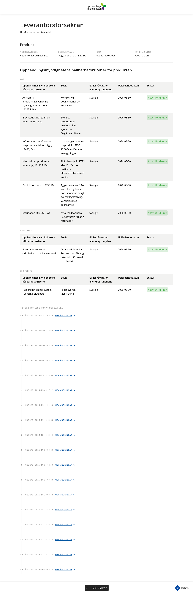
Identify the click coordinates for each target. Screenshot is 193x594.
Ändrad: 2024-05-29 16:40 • (48, 375)
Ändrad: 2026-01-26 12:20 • (48, 509)
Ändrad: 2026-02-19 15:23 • (48, 539)
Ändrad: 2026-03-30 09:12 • (48, 569)
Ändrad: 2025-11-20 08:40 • (48, 450)
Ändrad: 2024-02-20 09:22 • (48, 360)
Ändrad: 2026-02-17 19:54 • (48, 524)
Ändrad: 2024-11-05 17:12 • (48, 390)
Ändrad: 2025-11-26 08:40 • (48, 480)
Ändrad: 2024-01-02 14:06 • (48, 330)
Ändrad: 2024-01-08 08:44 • (48, 345)
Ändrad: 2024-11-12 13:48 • (48, 420)
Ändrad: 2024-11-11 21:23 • (48, 405)
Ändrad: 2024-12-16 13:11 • (48, 435)
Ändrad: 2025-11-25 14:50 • (48, 465)
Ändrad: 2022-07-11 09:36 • (48, 315)
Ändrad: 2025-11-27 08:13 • (48, 494)
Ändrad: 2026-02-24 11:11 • (48, 554)
